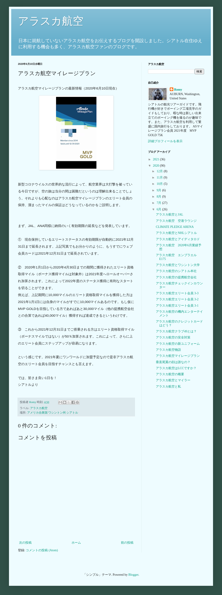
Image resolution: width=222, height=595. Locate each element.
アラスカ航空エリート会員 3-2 (177, 299)
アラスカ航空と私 (168, 386)
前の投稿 (127, 542)
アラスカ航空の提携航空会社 (176, 277)
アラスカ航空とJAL (169, 214)
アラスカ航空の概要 (170, 374)
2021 (156, 159)
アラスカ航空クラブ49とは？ (176, 331)
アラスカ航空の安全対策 (173, 337)
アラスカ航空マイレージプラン (178, 355)
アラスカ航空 (50, 21)
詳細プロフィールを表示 (165, 141)
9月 (159, 190)
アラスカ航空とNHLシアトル (176, 233)
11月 (160, 177)
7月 (159, 203)
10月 (160, 183)
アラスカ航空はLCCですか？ (176, 368)
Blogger (133, 574)
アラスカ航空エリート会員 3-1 (177, 305)
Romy (178, 89)
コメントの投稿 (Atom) (42, 550)
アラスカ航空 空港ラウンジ (176, 220)
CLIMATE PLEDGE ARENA (175, 227)
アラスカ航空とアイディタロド (178, 239)
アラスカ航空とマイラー (173, 380)
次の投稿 (25, 542)
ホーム (76, 542)
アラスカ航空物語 (168, 349)
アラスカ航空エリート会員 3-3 (177, 293)
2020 (156, 165)
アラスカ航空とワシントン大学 (178, 265)
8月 (159, 196)
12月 (160, 171)
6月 (159, 209)
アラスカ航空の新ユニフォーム (178, 343)
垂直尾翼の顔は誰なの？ (173, 362)
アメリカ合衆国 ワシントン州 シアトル (52, 412)
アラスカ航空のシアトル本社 (176, 271)
